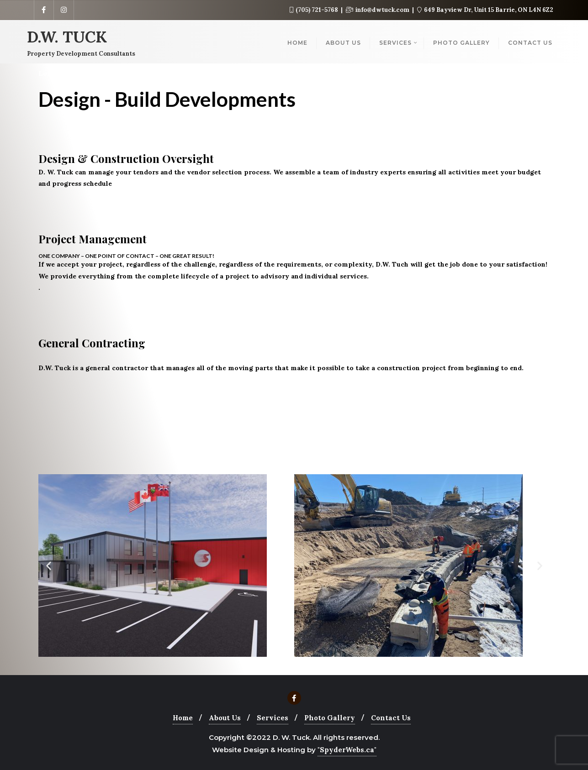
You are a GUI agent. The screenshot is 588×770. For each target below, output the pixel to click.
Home (183, 717)
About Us (225, 717)
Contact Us (391, 717)
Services (272, 717)
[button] (48, 565)
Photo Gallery (329, 717)
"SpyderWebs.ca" (347, 749)
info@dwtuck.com (378, 10)
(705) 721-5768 (314, 10)
